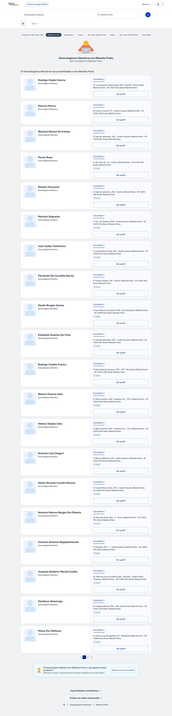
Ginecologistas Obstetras (81, 705)
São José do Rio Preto (128, 35)
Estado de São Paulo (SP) (32, 35)
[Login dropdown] (159, 4)
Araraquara (69, 35)
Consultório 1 (99, 79)
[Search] (147, 14)
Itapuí (112, 35)
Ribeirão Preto (53, 35)
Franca (80, 35)
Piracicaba (146, 35)
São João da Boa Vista (96, 35)
